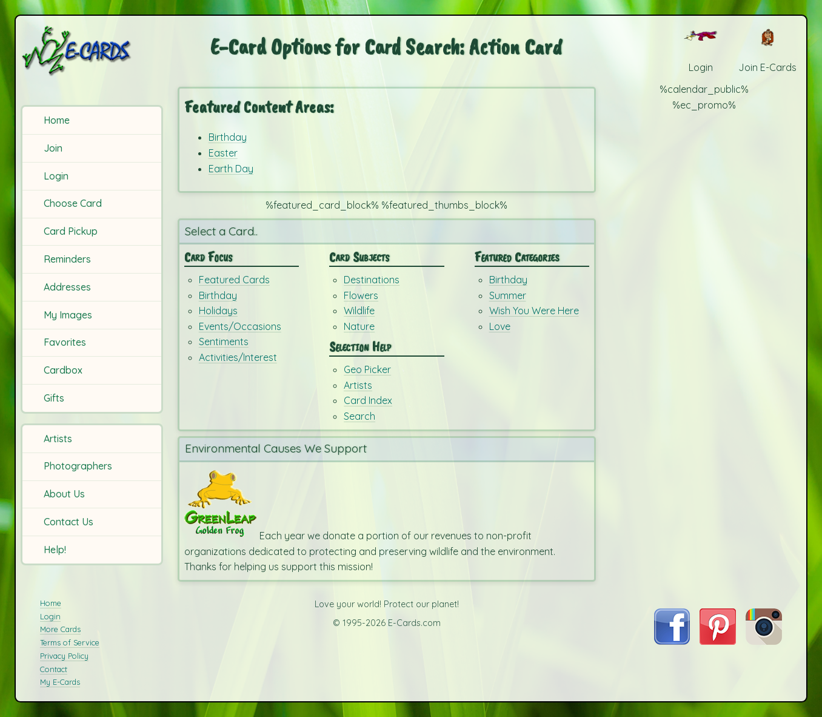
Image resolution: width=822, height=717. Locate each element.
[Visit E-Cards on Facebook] (672, 641)
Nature (359, 326)
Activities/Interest (238, 357)
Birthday (228, 137)
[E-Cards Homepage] (94, 50)
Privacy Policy (64, 656)
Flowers (361, 295)
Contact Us (68, 522)
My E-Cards (60, 682)
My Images (68, 315)
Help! (55, 550)
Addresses (67, 287)
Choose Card (73, 203)
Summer (507, 295)
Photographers (78, 466)
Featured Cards (234, 280)
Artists (58, 439)
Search (359, 416)
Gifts (54, 398)
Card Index (368, 400)
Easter (223, 153)
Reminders (67, 259)
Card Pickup (71, 231)
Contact (53, 669)
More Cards (60, 629)
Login (56, 176)
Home (57, 120)
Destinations (371, 280)
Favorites (65, 342)
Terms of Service (69, 642)
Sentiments (224, 341)
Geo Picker (367, 369)
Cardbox (63, 370)
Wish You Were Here (534, 311)
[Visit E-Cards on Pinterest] (718, 641)
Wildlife (359, 311)
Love (499, 326)
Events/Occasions (240, 326)
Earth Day (231, 169)
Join (53, 148)
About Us (64, 494)
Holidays (218, 311)
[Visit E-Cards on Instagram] (764, 641)
